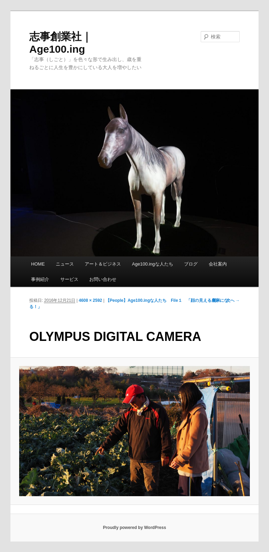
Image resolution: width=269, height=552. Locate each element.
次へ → (233, 300)
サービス (69, 279)
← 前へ (214, 300)
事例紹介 (40, 279)
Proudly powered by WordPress (134, 527)
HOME (38, 264)
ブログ (191, 264)
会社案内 (218, 264)
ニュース (65, 264)
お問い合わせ (102, 279)
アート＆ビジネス (103, 264)
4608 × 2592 (90, 300)
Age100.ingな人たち (152, 264)
